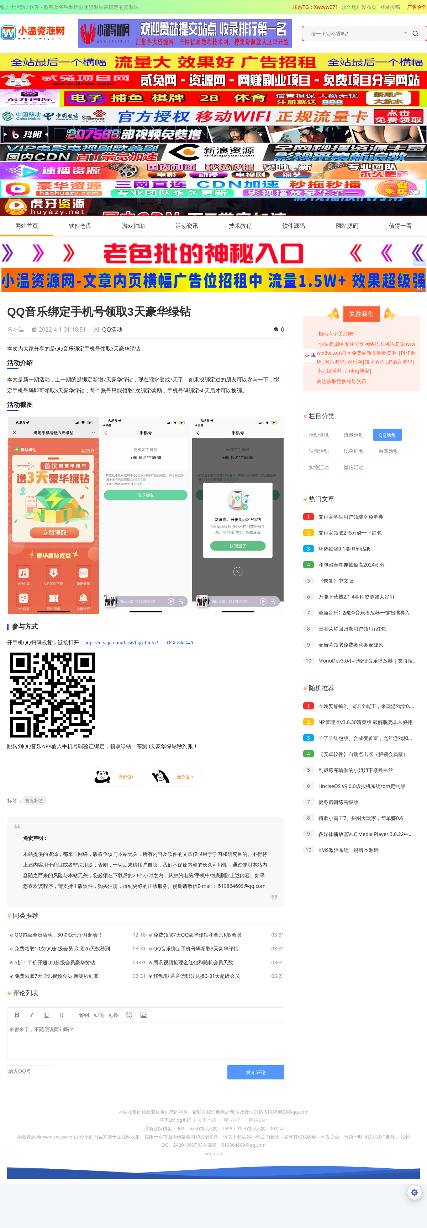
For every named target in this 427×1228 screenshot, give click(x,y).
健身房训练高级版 (330, 802)
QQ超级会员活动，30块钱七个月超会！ (59, 934)
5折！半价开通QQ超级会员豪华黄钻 (55, 962)
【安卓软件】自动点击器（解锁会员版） (355, 754)
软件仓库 (87, 226)
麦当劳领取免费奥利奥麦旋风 (343, 644)
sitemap (213, 1153)
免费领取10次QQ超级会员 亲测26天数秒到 (62, 948)
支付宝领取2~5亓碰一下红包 (342, 532)
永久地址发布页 (359, 7)
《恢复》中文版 (328, 580)
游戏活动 (389, 450)
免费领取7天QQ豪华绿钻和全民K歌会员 (197, 934)
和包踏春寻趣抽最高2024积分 (344, 564)
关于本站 (206, 1120)
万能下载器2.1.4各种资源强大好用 (348, 596)
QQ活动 (112, 329)
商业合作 (232, 1120)
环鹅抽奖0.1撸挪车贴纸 (336, 548)
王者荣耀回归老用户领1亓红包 (344, 628)
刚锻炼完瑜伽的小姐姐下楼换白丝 (348, 770)
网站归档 (258, 1120)
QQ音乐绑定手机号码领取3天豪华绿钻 (196, 948)
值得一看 (407, 226)
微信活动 (354, 467)
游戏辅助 (140, 226)
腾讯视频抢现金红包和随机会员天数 (193, 962)
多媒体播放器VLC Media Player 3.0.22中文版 (361, 834)
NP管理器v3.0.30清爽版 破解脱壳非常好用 (358, 722)
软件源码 (300, 226)
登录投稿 (390, 7)
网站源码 (354, 226)
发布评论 (256, 1072)
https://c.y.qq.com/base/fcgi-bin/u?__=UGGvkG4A (139, 642)
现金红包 (354, 450)
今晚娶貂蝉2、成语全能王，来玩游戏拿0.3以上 (363, 706)
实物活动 (319, 467)
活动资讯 (193, 226)
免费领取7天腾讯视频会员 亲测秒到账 (57, 975)
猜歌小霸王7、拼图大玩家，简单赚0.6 (353, 818)
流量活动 (354, 434)
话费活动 (319, 450)
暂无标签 (34, 800)
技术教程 (247, 226)
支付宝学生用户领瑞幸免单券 (343, 516)
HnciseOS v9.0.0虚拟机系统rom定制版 (354, 786)
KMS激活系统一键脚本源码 (341, 850)
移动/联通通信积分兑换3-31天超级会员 (196, 975)
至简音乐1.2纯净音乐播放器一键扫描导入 (356, 612)
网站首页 (26, 226)
